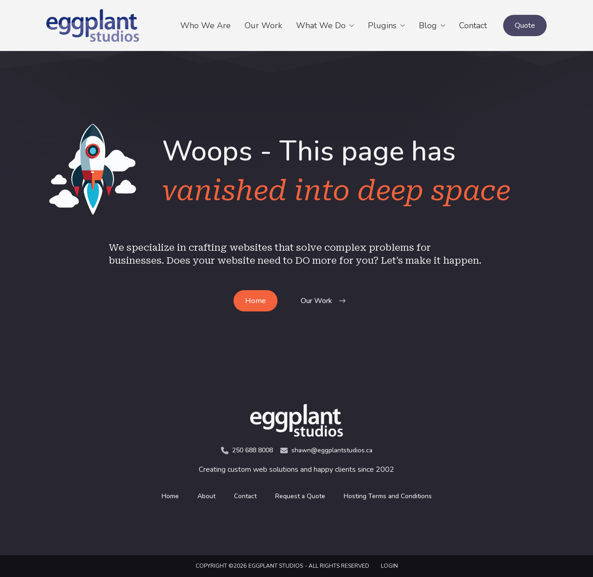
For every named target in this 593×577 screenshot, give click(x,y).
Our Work (263, 25)
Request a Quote (300, 496)
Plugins (382, 25)
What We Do (321, 25)
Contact (473, 25)
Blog (428, 25)
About (206, 496)
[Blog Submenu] (444, 25)
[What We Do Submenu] (353, 25)
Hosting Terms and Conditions (388, 496)
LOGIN (389, 566)
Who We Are (205, 25)
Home (170, 496)
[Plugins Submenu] (404, 25)
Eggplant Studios (275, 566)
